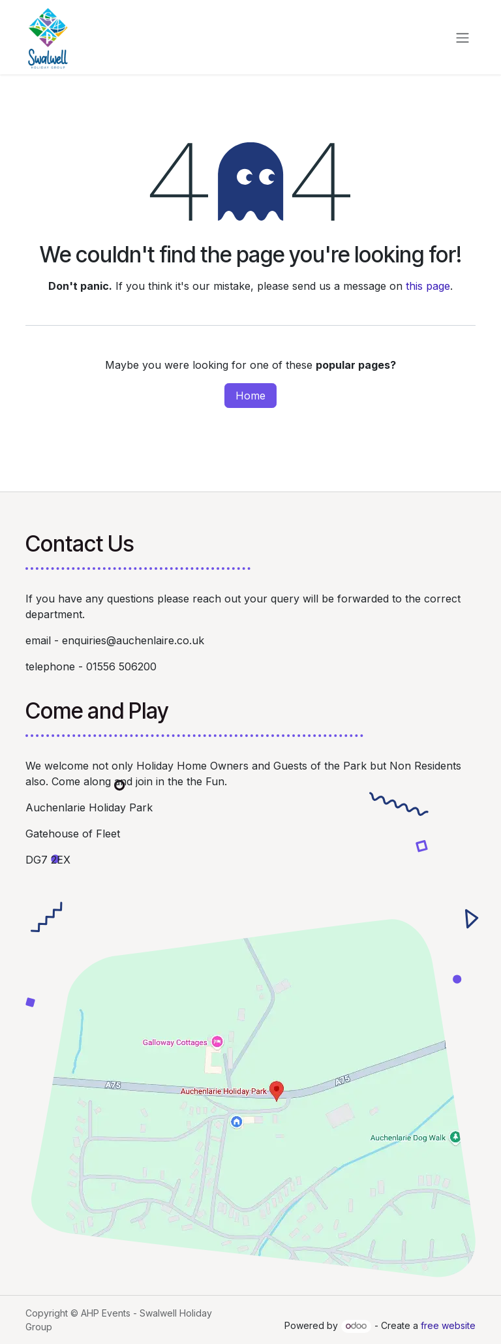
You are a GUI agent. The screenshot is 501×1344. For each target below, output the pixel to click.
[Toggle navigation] (462, 37)
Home (250, 395)
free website (448, 1325)
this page (428, 285)
